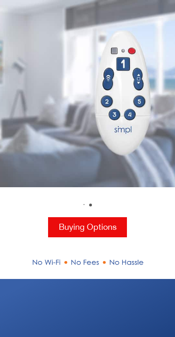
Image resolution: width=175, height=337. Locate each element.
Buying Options (88, 227)
